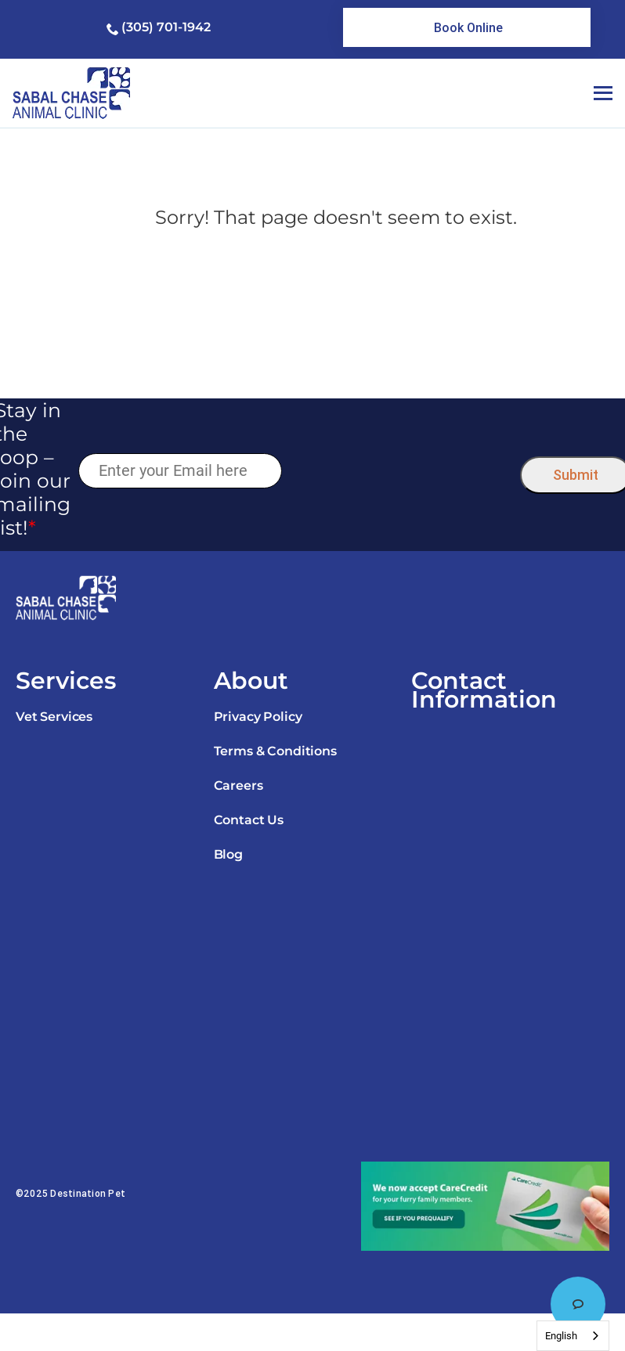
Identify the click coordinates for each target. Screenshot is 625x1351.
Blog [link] (228, 854)
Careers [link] (238, 785)
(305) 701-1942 (166, 27)
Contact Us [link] (249, 819)
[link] (466, 27)
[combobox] (572, 1335)
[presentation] (400, 471)
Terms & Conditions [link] (275, 751)
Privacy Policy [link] (258, 716)
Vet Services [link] (54, 716)
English (561, 1336)
